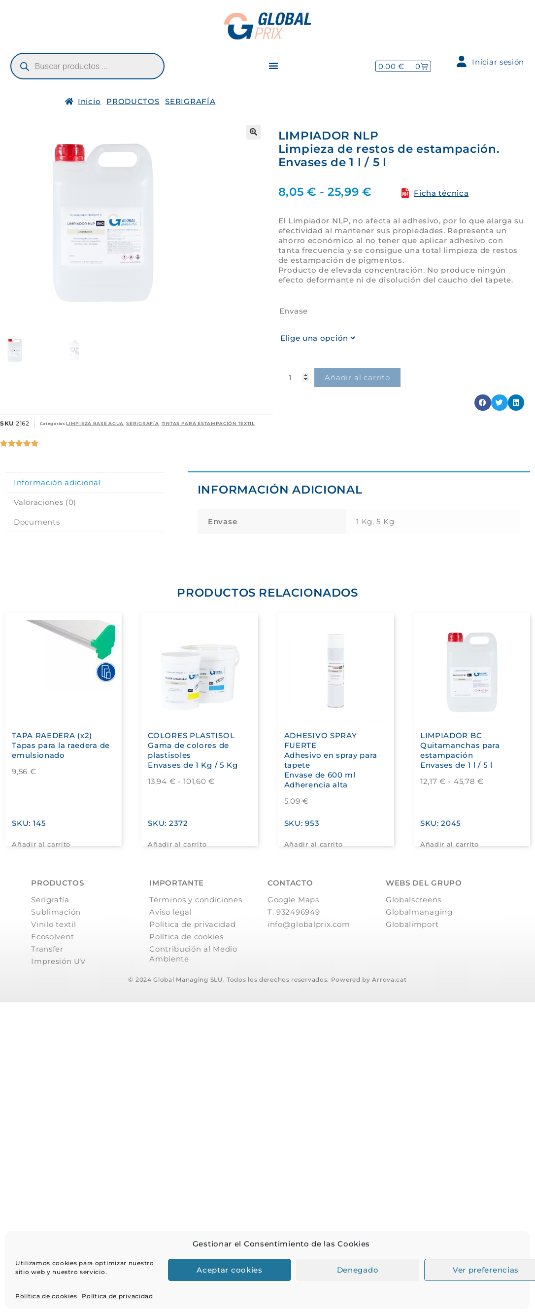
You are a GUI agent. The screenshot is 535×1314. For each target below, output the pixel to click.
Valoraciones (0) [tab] (45, 502)
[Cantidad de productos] (294, 377)
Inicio (89, 101)
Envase (293, 311)
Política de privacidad (117, 1296)
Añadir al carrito (357, 377)
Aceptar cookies (230, 1270)
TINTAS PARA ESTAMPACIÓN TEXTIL (208, 423)
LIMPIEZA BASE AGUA (95, 423)
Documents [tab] (37, 522)
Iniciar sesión (491, 62)
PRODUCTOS (132, 101)
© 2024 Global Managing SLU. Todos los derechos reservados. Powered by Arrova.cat (267, 979)
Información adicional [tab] (57, 482)
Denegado (358, 1270)
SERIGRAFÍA (190, 101)
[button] (273, 65)
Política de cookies (46, 1296)
